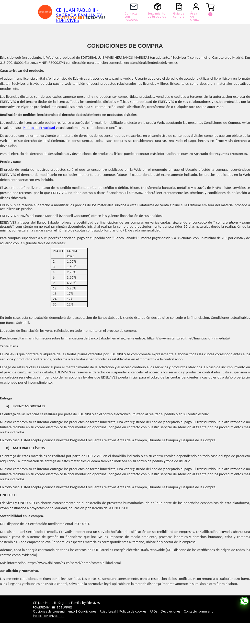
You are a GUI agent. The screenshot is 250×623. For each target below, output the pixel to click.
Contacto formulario (198, 611)
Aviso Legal (108, 611)
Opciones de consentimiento (54, 611)
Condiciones (87, 611)
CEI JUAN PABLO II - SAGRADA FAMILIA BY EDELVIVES (79, 11)
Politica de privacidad (48, 616)
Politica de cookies (132, 611)
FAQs (153, 611)
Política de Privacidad (39, 127)
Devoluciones (170, 611)
